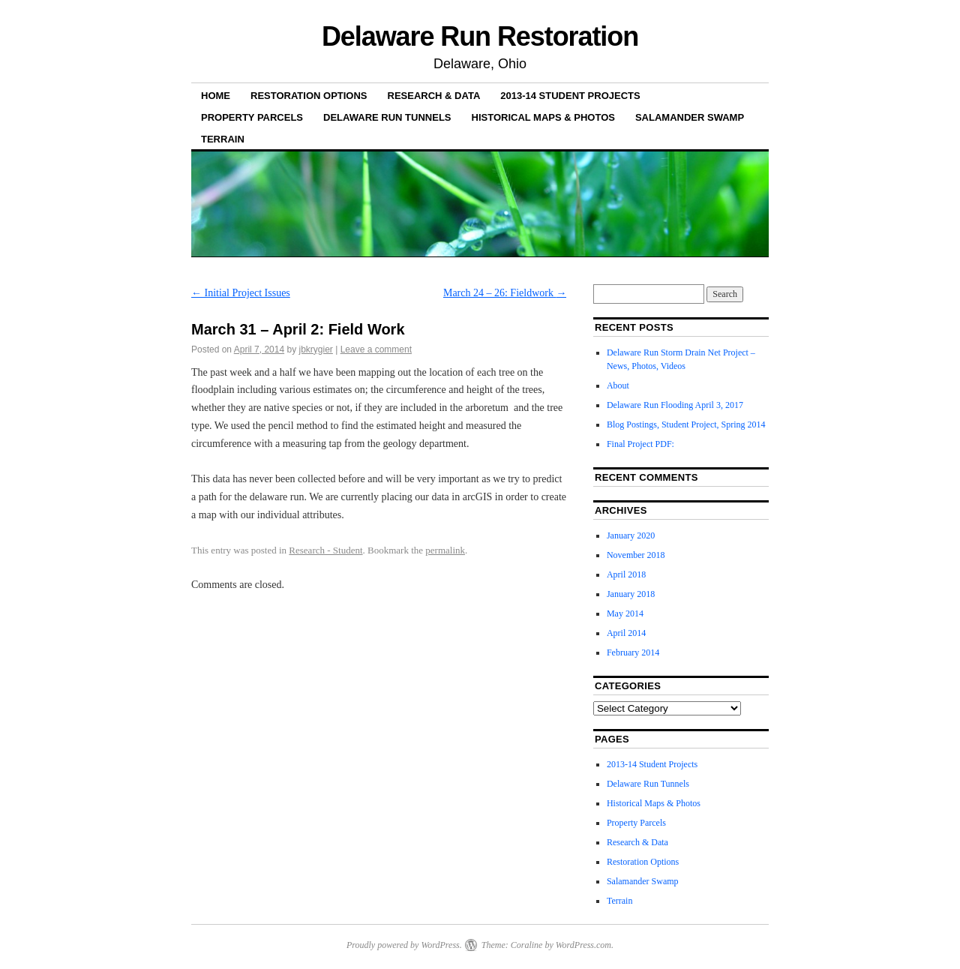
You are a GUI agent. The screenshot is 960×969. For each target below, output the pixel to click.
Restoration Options (309, 95)
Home (215, 95)
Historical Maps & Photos (543, 117)
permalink (445, 550)
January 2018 (631, 594)
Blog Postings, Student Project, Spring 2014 (686, 424)
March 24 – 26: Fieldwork (504, 292)
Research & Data (434, 95)
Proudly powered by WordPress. (404, 945)
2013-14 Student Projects (570, 95)
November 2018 (636, 555)
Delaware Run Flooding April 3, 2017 (675, 405)
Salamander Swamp (689, 117)
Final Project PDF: (640, 444)
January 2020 (631, 535)
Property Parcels (252, 117)
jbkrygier (315, 349)
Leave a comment (376, 349)
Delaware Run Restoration (480, 36)
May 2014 (625, 613)
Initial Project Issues (240, 292)
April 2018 (626, 574)
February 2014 (633, 652)
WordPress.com (583, 945)
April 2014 (626, 633)
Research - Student (325, 550)
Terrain (222, 139)
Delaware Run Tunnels (387, 117)
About (618, 385)
